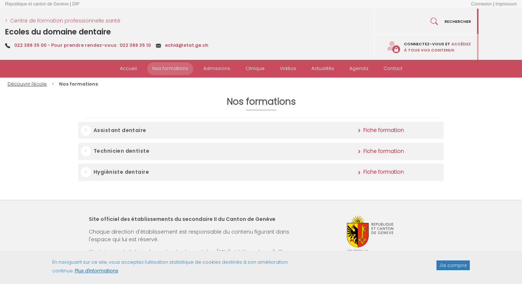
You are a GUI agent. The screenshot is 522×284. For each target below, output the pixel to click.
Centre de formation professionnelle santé (65, 20)
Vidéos (288, 68)
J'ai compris (453, 268)
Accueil (128, 68)
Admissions (216, 68)
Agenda (358, 68)
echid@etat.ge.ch (186, 45)
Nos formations (170, 68)
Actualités (322, 68)
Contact (393, 68)
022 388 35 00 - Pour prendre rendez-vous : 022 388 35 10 (82, 45)
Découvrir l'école (27, 84)
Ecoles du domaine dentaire (58, 31)
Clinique (255, 68)
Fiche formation (383, 130)
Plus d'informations (96, 274)
